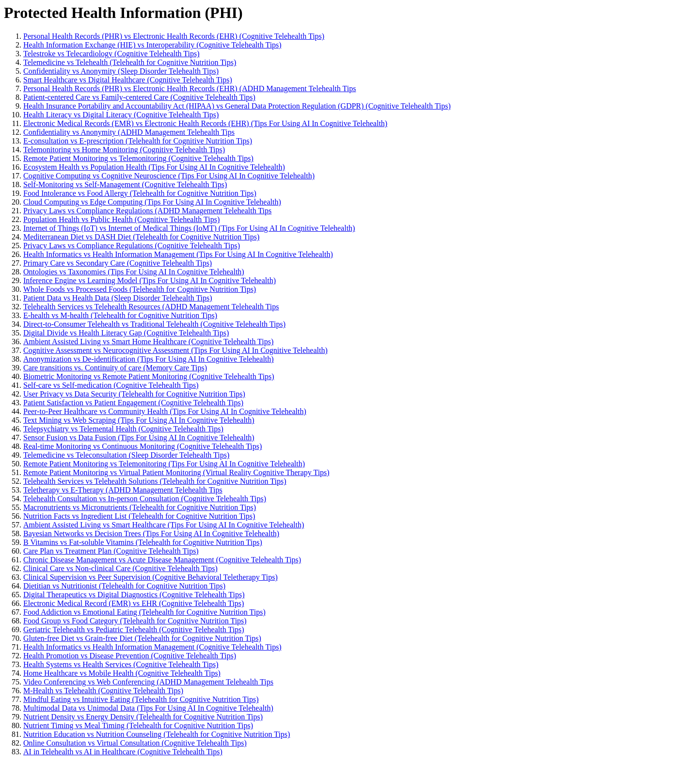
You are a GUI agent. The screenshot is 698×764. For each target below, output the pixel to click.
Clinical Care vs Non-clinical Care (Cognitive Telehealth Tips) (120, 568)
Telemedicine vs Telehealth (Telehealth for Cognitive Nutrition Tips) (129, 62)
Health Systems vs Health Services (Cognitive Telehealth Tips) (121, 664)
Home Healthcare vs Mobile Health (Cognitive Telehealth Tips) (122, 673)
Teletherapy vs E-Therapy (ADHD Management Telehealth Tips (122, 490)
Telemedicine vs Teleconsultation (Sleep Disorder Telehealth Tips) (126, 455)
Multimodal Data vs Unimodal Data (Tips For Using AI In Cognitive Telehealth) (148, 708)
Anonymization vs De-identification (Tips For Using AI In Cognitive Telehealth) (148, 359)
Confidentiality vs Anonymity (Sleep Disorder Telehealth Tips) (121, 71)
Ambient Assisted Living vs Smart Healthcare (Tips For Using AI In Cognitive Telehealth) (163, 525)
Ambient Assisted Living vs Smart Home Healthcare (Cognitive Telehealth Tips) (148, 341)
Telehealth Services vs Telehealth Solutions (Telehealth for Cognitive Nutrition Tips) (154, 481)
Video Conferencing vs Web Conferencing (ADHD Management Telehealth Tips (148, 682)
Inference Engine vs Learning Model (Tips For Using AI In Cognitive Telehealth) (149, 280)
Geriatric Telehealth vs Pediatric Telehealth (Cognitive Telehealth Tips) (133, 629)
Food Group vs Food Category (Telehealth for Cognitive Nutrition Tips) (135, 621)
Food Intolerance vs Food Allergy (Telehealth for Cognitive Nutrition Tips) (139, 193)
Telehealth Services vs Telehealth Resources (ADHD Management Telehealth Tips (151, 306)
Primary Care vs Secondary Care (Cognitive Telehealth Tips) (117, 263)
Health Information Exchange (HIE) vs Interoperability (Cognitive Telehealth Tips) (152, 45)
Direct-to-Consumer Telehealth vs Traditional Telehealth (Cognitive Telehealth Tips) (154, 324)
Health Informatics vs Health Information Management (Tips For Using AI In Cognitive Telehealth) (178, 254)
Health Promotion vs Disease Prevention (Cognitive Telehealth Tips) (129, 656)
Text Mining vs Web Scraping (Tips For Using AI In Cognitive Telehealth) (138, 420)
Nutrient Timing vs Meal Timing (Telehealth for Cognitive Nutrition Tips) (138, 725)
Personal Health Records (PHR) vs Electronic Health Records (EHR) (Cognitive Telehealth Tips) (173, 36)
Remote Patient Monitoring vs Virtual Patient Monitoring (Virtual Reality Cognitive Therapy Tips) (176, 472)
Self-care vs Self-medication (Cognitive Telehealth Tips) (111, 385)
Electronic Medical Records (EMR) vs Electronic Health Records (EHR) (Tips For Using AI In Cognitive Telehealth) (205, 123)
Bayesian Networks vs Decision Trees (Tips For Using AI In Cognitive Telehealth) (151, 533)
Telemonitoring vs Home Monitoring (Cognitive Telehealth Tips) (124, 149)
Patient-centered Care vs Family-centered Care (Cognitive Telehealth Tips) (139, 97)
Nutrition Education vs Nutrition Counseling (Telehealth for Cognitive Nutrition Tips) (156, 734)
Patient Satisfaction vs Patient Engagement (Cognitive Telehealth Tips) (133, 402)
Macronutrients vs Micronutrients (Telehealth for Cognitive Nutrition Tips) (139, 507)
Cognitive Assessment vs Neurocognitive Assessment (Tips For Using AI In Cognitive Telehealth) (175, 350)
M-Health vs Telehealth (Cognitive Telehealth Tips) (103, 690)
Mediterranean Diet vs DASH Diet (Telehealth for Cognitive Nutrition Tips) (141, 237)
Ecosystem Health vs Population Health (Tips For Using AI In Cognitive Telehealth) (154, 167)
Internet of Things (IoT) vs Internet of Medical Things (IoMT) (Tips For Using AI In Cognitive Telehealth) (189, 228)
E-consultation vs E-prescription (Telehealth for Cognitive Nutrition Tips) (137, 141)
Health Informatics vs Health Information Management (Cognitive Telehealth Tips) (152, 647)
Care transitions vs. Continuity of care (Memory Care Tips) (115, 368)
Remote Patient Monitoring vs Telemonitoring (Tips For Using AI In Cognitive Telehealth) (164, 464)
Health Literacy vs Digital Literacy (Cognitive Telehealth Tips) (121, 115)
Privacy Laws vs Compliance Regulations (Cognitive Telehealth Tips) (131, 245)
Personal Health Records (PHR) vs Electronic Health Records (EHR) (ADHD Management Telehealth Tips (189, 88)
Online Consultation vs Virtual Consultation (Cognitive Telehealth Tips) (135, 743)
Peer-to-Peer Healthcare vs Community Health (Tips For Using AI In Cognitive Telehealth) (164, 411)
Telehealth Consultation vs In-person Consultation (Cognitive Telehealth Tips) (144, 498)
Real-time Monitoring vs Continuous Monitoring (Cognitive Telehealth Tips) (142, 446)
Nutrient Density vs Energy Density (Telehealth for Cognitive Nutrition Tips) (143, 717)
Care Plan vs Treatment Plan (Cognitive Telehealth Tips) (111, 551)
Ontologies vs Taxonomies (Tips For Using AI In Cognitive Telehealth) (133, 272)
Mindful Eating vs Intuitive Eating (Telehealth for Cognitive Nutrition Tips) (141, 699)
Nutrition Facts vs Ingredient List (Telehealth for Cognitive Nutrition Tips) (139, 516)
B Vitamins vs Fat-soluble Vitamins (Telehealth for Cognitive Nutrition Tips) (142, 542)
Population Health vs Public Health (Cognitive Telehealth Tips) (121, 219)
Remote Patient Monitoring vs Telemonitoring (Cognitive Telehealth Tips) (138, 158)
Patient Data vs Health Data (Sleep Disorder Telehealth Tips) (117, 298)
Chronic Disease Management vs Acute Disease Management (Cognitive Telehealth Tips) (162, 560)
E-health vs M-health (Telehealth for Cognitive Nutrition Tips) (120, 315)
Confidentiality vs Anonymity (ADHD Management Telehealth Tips (129, 132)
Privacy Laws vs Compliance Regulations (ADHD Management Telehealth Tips (147, 211)
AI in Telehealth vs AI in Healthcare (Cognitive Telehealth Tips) (122, 752)
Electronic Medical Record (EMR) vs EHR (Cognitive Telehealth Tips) (133, 603)
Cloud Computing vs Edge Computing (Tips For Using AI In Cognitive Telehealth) (152, 202)
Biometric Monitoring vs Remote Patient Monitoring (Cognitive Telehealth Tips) (148, 376)
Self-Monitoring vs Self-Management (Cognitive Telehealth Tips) (125, 184)
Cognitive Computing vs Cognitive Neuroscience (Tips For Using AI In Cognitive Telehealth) (169, 176)
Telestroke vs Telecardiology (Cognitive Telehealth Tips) (111, 53)
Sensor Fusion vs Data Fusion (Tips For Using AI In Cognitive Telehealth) (138, 437)
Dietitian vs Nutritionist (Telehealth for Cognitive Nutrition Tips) (124, 586)
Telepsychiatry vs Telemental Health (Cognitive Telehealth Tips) (123, 429)
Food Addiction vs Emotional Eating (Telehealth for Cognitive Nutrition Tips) (144, 612)
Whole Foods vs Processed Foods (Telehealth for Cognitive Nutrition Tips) (139, 289)
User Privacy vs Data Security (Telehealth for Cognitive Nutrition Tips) (134, 394)
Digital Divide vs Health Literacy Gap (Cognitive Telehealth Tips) (126, 333)
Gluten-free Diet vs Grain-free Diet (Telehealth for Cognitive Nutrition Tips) (142, 638)
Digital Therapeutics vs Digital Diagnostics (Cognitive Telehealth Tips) (133, 594)
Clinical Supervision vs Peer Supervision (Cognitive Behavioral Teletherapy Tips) (150, 577)
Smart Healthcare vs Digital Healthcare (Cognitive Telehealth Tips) (127, 80)
